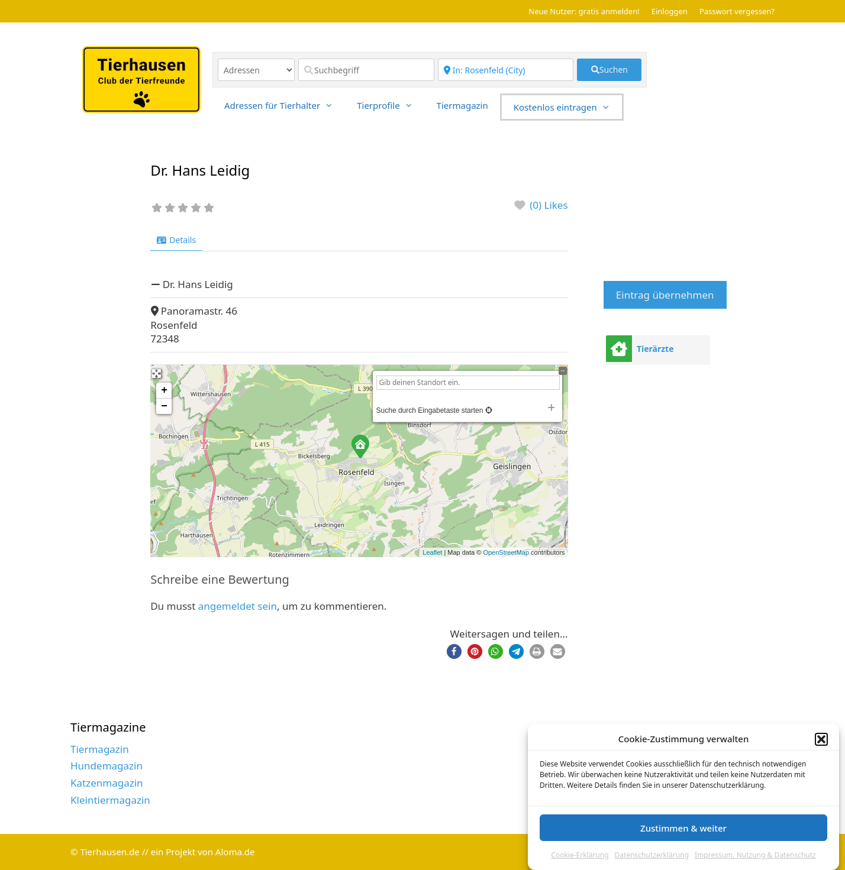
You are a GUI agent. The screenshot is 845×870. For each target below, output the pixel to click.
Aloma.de (235, 852)
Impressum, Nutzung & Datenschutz (755, 855)
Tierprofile (390, 105)
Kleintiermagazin (110, 800)
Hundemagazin (106, 765)
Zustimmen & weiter (683, 828)
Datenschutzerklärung (652, 855)
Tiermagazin (462, 105)
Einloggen (670, 11)
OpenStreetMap (506, 552)
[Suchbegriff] (366, 70)
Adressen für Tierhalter (284, 105)
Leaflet (432, 552)
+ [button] (164, 390)
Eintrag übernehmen (665, 295)
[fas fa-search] (609, 70)
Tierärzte (655, 348)
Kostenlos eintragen (568, 107)
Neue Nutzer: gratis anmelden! (583, 11)
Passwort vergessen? (737, 11)
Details (176, 239)
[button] (821, 739)
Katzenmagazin (106, 783)
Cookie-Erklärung (579, 855)
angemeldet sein (237, 606)
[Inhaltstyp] (256, 70)
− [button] (164, 406)
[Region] (506, 70)
